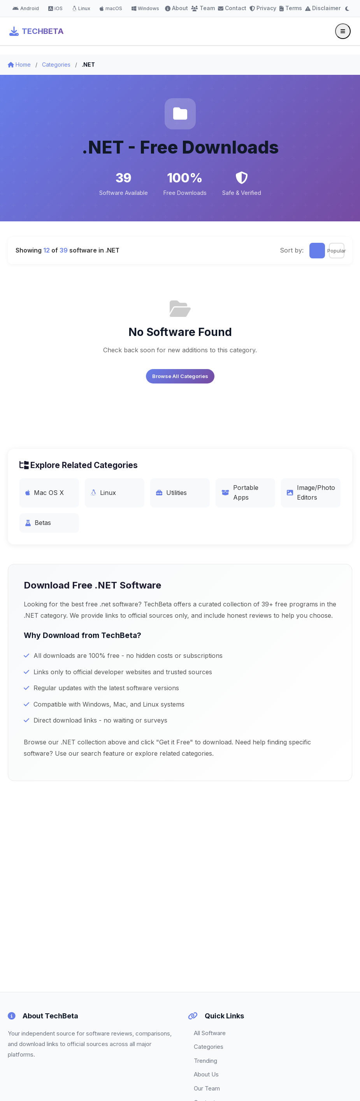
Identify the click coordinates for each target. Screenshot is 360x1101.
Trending (205, 1060)
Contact (232, 8)
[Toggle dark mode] (347, 8)
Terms (290, 8)
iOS (55, 8)
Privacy (262, 8)
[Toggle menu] (343, 31)
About (176, 8)
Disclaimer (323, 8)
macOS (111, 8)
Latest (317, 250)
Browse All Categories (180, 376)
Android (25, 8)
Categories (56, 64)
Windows (145, 8)
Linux (81, 8)
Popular (336, 250)
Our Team (207, 1088)
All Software (210, 1033)
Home (19, 64)
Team (203, 8)
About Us (206, 1074)
